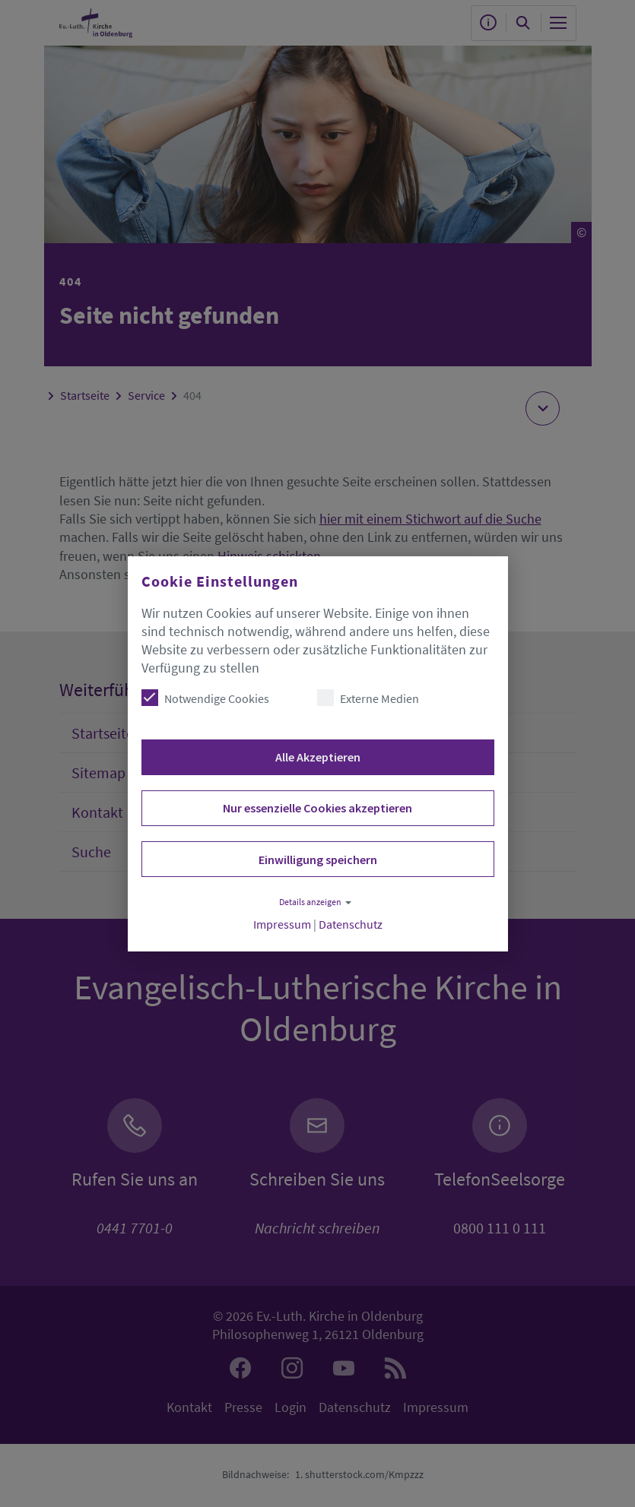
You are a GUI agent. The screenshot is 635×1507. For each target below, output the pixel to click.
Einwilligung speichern (318, 859)
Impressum (282, 924)
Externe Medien (368, 697)
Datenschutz (351, 924)
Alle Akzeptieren (317, 757)
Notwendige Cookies (205, 697)
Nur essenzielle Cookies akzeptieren (317, 807)
